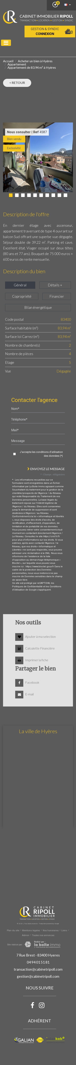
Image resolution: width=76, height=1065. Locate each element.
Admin (25, 935)
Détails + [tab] (55, 285)
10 (65, 195)
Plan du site (13, 930)
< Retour (17, 82)
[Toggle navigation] (6, 43)
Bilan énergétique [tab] (38, 307)
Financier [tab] (56, 296)
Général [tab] (20, 285)
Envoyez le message (46, 469)
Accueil (8, 61)
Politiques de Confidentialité (27, 586)
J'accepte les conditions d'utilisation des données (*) (41, 454)
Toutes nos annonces (43, 935)
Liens (64, 930)
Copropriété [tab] (21, 296)
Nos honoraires (51, 930)
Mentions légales (31, 930)
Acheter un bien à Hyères (35, 61)
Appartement (16, 64)
